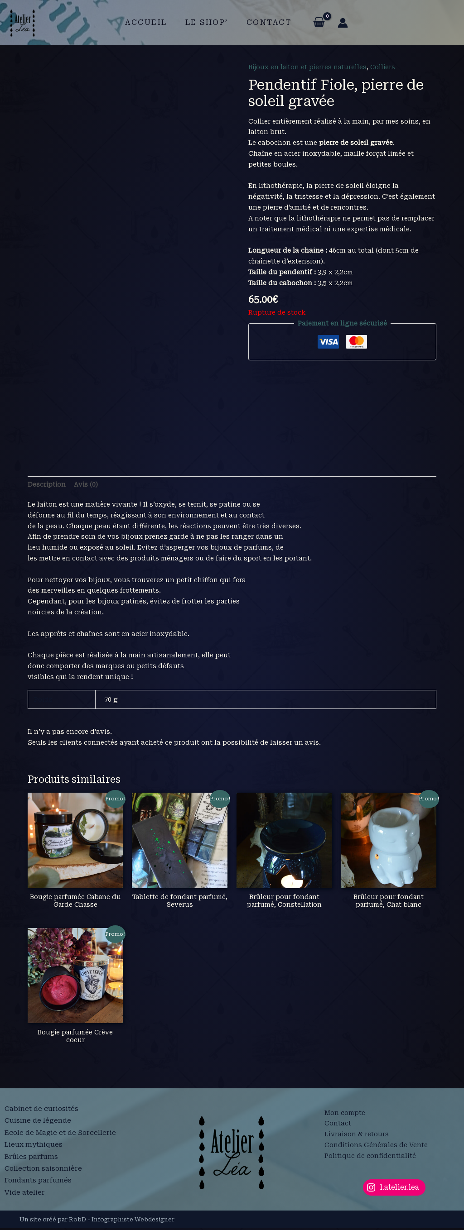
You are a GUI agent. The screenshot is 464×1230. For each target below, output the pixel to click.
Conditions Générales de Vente (376, 1146)
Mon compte (344, 1114)
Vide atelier (25, 1191)
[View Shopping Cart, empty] (313, 22)
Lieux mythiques (34, 1148)
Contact (265, 22)
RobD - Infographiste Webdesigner (121, 1220)
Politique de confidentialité (370, 1157)
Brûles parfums (32, 1158)
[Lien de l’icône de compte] (337, 23)
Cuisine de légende (38, 1126)
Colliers (387, 67)
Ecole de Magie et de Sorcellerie (61, 1137)
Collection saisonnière (44, 1169)
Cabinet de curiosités (42, 1115)
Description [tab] (47, 484)
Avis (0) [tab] (87, 484)
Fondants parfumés (39, 1180)
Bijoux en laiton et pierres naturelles (309, 67)
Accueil (150, 22)
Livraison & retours (356, 1135)
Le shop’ (206, 22)
